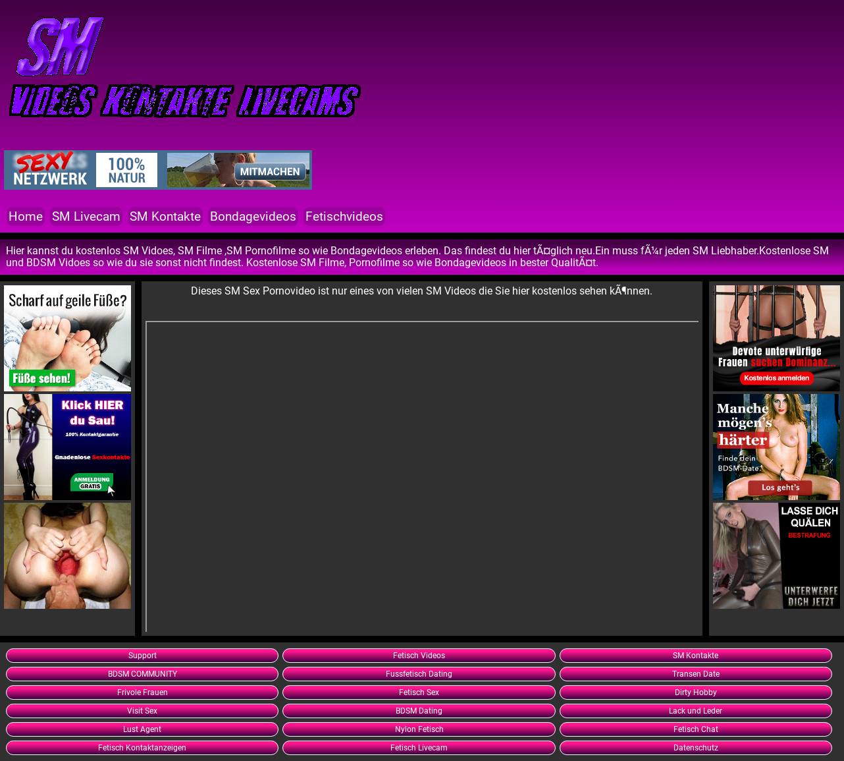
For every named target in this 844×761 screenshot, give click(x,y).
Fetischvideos (344, 216)
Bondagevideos (253, 216)
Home (26, 216)
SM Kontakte (165, 216)
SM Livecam (86, 216)
